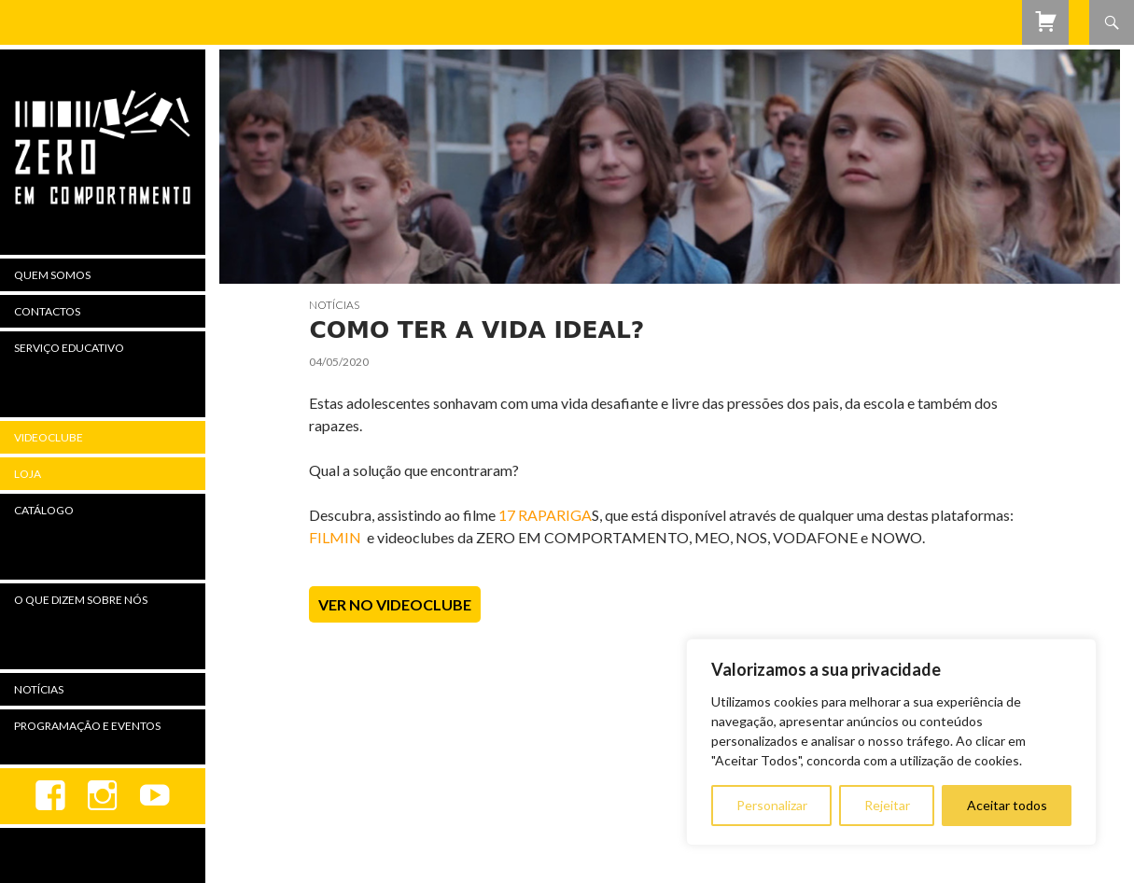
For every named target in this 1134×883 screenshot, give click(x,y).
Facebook (50, 796)
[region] (891, 742)
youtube (155, 796)
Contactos (47, 311)
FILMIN (335, 537)
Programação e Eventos (87, 726)
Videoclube (48, 437)
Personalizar (771, 805)
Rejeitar (887, 805)
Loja (27, 474)
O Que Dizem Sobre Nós (80, 600)
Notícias (334, 305)
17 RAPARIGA (545, 515)
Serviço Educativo (69, 348)
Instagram (103, 796)
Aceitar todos (1007, 805)
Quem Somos (52, 275)
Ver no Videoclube (394, 604)
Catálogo (44, 510)
